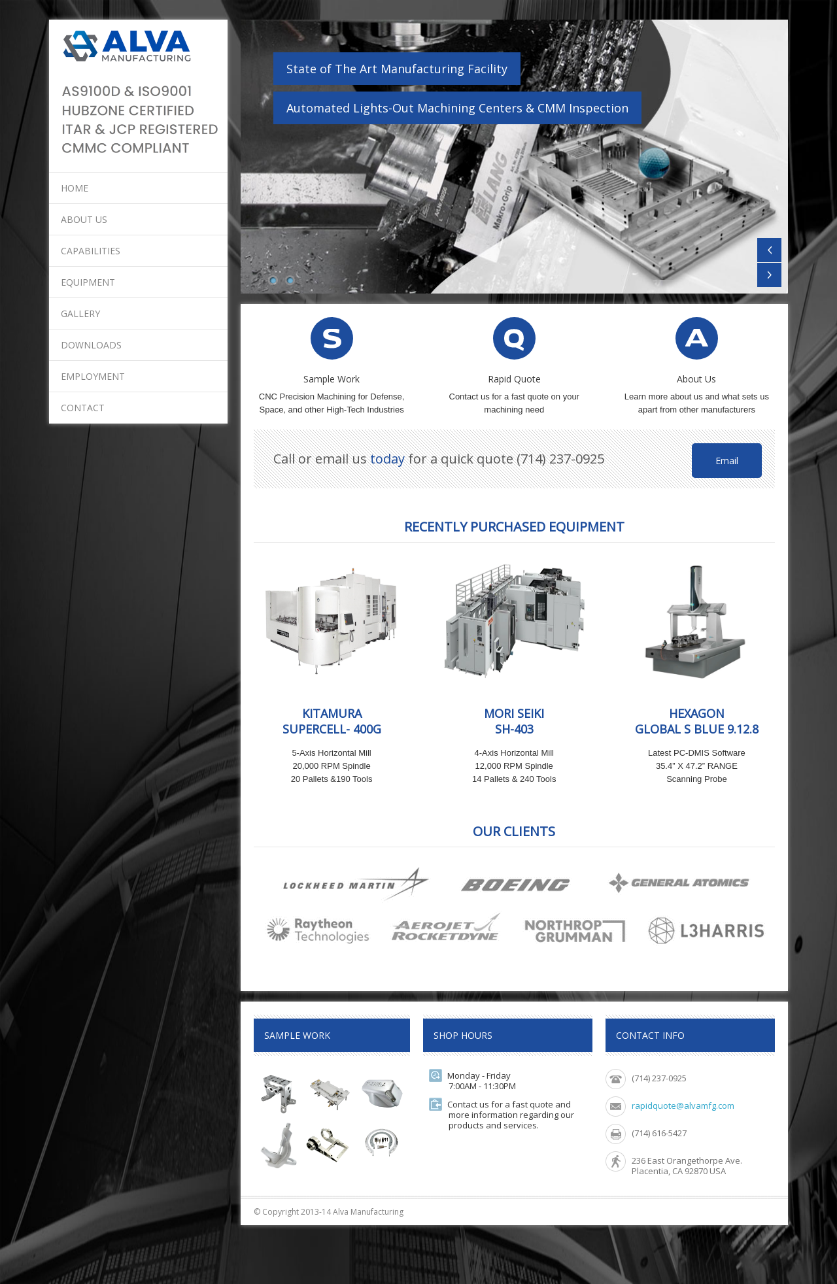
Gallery (80, 313)
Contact (83, 407)
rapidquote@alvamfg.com (683, 1105)
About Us (84, 219)
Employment (93, 376)
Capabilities (90, 251)
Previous (769, 250)
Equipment (88, 282)
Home (74, 188)
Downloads (91, 345)
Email (726, 460)
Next (769, 275)
